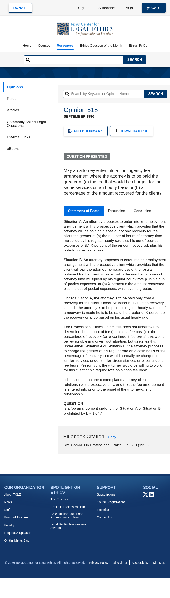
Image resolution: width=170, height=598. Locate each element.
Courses (44, 45)
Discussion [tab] (116, 211)
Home (27, 45)
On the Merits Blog (16, 540)
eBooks (13, 149)
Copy (112, 437)
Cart (153, 8)
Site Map (159, 562)
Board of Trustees (16, 517)
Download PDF (131, 131)
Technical (103, 509)
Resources (65, 45)
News (8, 502)
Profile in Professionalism (67, 507)
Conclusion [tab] (142, 211)
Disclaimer (120, 562)
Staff (7, 509)
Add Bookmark (85, 131)
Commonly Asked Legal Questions (26, 124)
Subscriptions (106, 494)
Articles (13, 110)
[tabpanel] (115, 317)
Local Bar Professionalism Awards (68, 526)
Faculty (9, 525)
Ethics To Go (138, 45)
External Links (18, 137)
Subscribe (106, 8)
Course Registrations (111, 502)
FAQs (128, 8)
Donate (20, 8)
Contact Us (104, 517)
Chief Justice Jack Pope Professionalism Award (66, 515)
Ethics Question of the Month (101, 45)
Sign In (84, 8)
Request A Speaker (17, 533)
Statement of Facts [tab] (83, 211)
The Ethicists (59, 499)
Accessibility (140, 562)
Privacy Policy (98, 562)
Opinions (15, 87)
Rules (11, 99)
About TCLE (12, 494)
